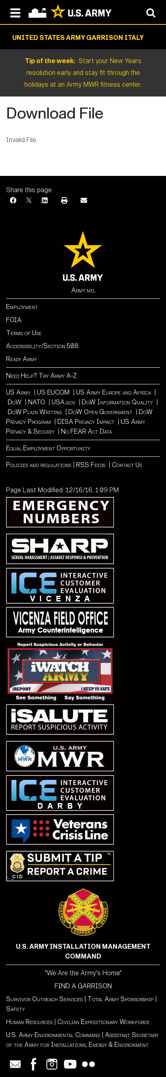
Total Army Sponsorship (120, 999)
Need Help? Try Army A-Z (41, 375)
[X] (29, 200)
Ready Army (21, 359)
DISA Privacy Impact (85, 422)
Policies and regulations (38, 465)
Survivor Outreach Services (44, 999)
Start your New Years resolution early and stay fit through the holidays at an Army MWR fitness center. (83, 72)
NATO (36, 402)
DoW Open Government (100, 412)
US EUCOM (53, 392)
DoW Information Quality (117, 402)
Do (11, 402)
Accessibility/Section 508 (42, 346)
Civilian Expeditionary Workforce (103, 1022)
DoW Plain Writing (35, 412)
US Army (18, 392)
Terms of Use (24, 333)
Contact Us (127, 465)
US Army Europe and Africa (113, 392)
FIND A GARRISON (83, 986)
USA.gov (63, 402)
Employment (22, 307)
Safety (15, 1009)
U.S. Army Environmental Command (53, 1035)
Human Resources (29, 1022)
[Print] (64, 200)
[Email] (84, 200)
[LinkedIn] (45, 200)
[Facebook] (13, 200)
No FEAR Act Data (86, 431)
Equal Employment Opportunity (48, 448)
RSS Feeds (91, 465)
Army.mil (83, 290)
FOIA (14, 320)
